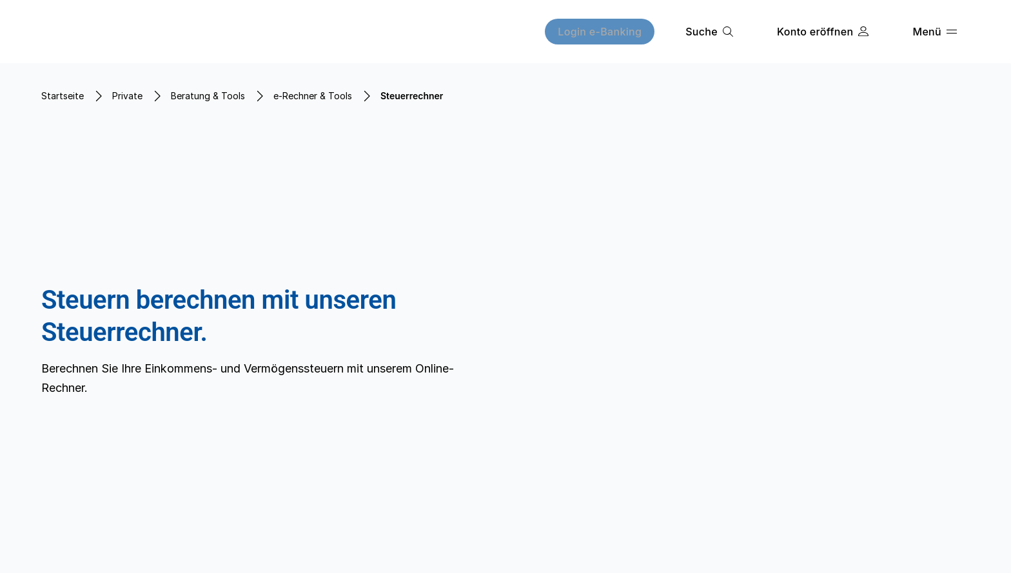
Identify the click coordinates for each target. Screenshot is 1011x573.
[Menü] (934, 31)
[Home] (121, 31)
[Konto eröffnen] (822, 31)
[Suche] (709, 31)
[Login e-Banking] (599, 31)
